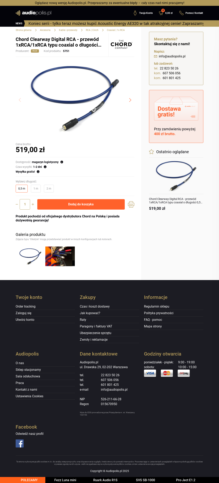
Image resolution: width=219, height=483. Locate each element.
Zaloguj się (23, 313)
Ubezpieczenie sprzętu (95, 333)
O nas (20, 363)
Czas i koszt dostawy (95, 306)
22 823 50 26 (166, 68)
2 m (49, 188)
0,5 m (21, 188)
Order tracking (25, 306)
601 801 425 (167, 78)
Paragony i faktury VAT (96, 326)
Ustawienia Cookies (29, 396)
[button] (167, 13)
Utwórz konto (25, 320)
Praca (20, 383)
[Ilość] (25, 204)
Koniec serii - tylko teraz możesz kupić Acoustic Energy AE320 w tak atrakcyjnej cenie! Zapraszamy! (116, 23)
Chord (34, 51)
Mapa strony (153, 326)
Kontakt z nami (26, 389)
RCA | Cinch (92, 30)
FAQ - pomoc (153, 320)
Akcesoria (45, 30)
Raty (83, 320)
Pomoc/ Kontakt (191, 13)
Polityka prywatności (158, 313)
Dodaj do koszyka (81, 204)
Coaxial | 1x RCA (116, 30)
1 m (35, 188)
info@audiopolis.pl (170, 56)
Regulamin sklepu (156, 306)
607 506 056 (167, 73)
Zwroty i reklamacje (93, 339)
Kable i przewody (68, 30)
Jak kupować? (90, 313)
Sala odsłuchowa (28, 376)
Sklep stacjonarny (28, 370)
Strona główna (23, 30)
